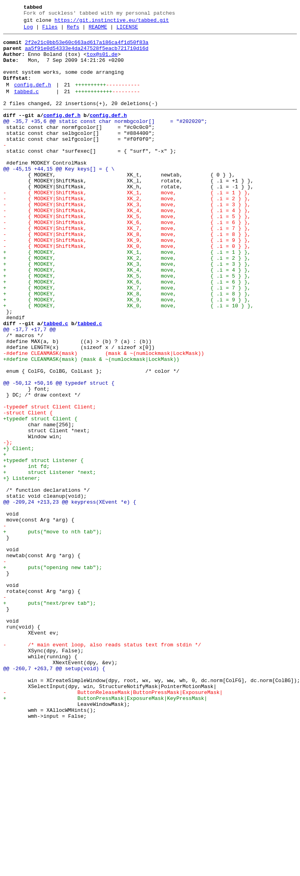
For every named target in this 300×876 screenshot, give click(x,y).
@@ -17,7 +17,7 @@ (29, 389)
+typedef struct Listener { (43, 546)
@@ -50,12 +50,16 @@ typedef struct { (59, 453)
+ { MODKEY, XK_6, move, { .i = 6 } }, (126, 331)
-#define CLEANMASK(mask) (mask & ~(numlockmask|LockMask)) (103, 417)
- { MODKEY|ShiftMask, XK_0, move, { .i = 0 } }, (126, 289)
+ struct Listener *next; (49, 560)
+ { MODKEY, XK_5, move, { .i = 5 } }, (126, 324)
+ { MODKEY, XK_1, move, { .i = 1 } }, (126, 296)
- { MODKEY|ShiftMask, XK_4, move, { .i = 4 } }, (126, 246)
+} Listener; (21, 567)
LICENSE (127, 30)
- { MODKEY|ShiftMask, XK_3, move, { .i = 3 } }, (126, 239)
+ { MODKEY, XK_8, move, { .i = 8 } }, (126, 346)
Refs (73, 30)
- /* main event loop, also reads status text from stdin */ (102, 767)
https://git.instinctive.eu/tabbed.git (112, 22)
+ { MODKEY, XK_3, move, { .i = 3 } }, (126, 310)
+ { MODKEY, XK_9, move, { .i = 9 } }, (126, 353)
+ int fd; (26, 553)
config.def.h (32, 98)
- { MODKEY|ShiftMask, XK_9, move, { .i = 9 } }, (126, 282)
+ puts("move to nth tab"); (52, 631)
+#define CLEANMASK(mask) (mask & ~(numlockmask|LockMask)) (91, 424)
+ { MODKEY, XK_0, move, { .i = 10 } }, (128, 360)
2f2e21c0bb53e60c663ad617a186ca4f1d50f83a (87, 47)
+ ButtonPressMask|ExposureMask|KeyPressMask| (105, 831)
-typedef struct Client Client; (49, 481)
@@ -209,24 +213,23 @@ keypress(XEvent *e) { (69, 596)
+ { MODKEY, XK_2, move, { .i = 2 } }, (126, 303)
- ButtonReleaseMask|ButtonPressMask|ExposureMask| (113, 824)
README (97, 30)
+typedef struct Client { (40, 496)
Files (49, 30)
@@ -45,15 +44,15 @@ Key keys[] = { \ (59, 196)
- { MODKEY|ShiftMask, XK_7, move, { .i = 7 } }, (126, 267)
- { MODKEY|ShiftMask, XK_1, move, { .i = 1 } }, (126, 224)
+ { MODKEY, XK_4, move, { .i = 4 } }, (126, 317)
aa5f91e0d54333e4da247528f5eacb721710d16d (87, 54)
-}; (7, 524)
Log (28, 30)
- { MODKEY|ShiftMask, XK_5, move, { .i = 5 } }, (126, 253)
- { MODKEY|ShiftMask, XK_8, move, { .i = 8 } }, (126, 274)
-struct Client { (28, 489)
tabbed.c (26, 105)
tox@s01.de (102, 61)
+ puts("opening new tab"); (52, 674)
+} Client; (18, 531)
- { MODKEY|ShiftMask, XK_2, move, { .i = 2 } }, (126, 232)
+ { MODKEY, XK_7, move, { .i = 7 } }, (126, 339)
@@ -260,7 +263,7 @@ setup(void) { (54, 795)
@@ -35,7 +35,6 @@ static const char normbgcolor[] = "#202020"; (105, 139)
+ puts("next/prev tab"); (49, 717)
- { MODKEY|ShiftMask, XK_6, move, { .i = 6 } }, (126, 260)
